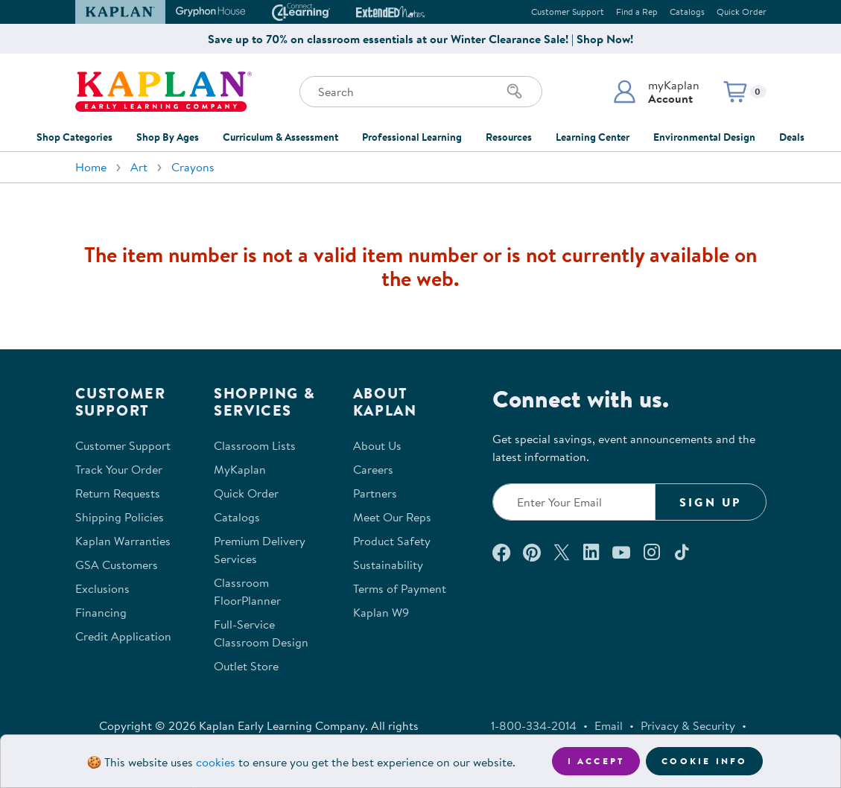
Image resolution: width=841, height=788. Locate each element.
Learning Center (592, 137)
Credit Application (123, 636)
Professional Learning (412, 137)
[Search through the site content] (420, 91)
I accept (596, 760)
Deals (791, 137)
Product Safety (392, 541)
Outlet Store (246, 666)
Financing (101, 612)
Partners (375, 493)
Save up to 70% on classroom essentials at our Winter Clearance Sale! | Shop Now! (420, 39)
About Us (377, 445)
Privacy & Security (688, 725)
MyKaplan (240, 469)
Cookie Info (704, 760)
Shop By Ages (167, 137)
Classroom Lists (255, 445)
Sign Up (710, 502)
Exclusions (102, 588)
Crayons (193, 167)
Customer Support (567, 11)
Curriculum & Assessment (280, 137)
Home (91, 167)
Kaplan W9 (381, 612)
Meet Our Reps (392, 517)
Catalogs (687, 11)
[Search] (514, 91)
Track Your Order (118, 469)
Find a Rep (637, 11)
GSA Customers (116, 564)
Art (138, 167)
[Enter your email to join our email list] (574, 502)
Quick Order (742, 11)
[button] (655, 91)
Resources (509, 137)
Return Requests (117, 493)
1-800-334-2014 (534, 725)
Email (608, 725)
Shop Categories (74, 137)
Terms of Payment (399, 588)
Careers (373, 469)
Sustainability (388, 564)
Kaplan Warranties (123, 541)
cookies (215, 762)
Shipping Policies (119, 517)
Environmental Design (704, 137)
